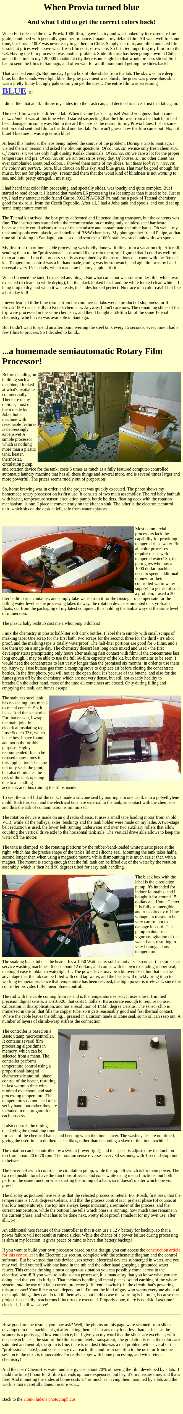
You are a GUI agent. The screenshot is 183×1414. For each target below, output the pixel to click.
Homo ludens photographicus (49, 1399)
